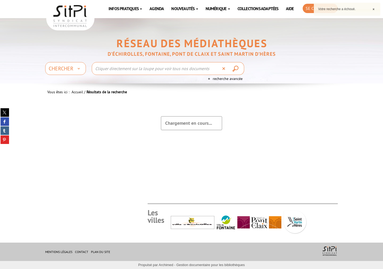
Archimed (166, 265)
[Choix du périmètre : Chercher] (65, 68)
